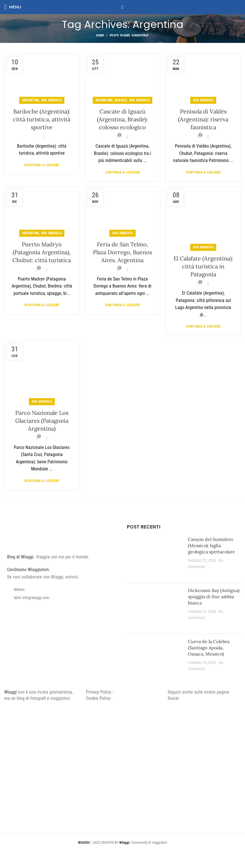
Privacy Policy (98, 692)
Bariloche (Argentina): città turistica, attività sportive (41, 119)
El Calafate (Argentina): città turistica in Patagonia (203, 266)
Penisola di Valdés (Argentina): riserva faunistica (203, 119)
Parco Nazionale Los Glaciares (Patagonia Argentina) (41, 420)
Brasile (121, 100)
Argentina (30, 100)
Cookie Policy (98, 698)
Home (100, 35)
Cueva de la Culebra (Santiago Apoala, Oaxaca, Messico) (208, 648)
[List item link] (61, 598)
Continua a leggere (41, 165)
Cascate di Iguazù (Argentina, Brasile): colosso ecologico (122, 119)
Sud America (51, 100)
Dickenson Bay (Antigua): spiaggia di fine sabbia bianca (214, 596)
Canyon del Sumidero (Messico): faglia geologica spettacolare (211, 545)
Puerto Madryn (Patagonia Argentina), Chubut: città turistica (41, 252)
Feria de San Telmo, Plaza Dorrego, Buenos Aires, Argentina (122, 252)
